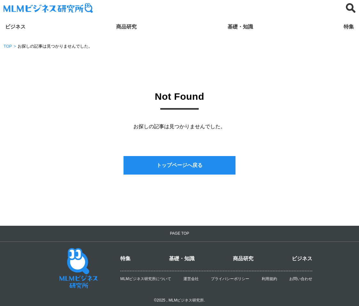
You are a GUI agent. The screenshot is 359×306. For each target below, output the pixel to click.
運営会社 (191, 279)
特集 (349, 26)
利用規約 (269, 279)
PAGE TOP (179, 233)
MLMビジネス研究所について (145, 279)
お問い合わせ (300, 279)
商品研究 (126, 26)
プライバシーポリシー (230, 279)
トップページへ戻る (179, 165)
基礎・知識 (240, 26)
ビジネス (15, 26)
